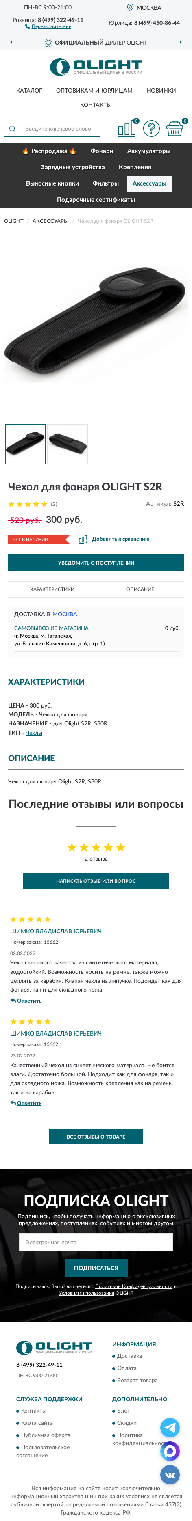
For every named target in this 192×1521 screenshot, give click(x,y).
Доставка (129, 1356)
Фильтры (106, 184)
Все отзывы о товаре (96, 1137)
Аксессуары (149, 184)
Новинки (161, 91)
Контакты (96, 105)
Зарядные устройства (73, 167)
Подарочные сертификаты (96, 200)
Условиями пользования (86, 1293)
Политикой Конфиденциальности (133, 1286)
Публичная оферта (45, 1436)
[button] (48, 26)
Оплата (127, 1368)
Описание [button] (140, 589)
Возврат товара (137, 1380)
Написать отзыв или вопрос (96, 881)
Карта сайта (37, 1423)
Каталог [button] (29, 91)
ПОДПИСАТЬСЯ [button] (96, 1268)
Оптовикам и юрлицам (94, 91)
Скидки (127, 1423)
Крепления (135, 167)
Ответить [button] (26, 1001)
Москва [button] (64, 614)
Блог (123, 1411)
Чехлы (34, 733)
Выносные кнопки (52, 184)
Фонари (102, 151)
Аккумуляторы (148, 151)
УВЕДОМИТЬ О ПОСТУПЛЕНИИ (96, 563)
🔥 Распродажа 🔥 (49, 151)
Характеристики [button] (52, 589)
